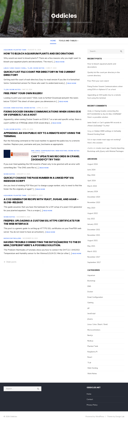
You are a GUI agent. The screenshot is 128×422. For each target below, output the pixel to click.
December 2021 (94, 229)
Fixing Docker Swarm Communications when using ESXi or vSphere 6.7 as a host (41, 113)
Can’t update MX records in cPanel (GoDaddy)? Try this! (54, 158)
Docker (6, 108)
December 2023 (94, 197)
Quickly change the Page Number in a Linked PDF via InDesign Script (38, 179)
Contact (90, 399)
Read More (59, 62)
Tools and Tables (68, 40)
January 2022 (93, 224)
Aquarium (7, 50)
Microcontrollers (11, 238)
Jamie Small (92, 122)
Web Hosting (16, 108)
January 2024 (93, 191)
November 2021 (94, 235)
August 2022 (93, 213)
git (89, 308)
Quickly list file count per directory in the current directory (39, 73)
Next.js (90, 335)
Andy (90, 111)
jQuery (90, 319)
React (90, 357)
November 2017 (94, 257)
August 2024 (93, 164)
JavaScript (92, 313)
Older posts (10, 262)
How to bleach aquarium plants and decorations (38, 53)
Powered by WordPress (95, 416)
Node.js (91, 341)
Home (53, 40)
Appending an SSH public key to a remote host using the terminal (41, 134)
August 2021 (93, 240)
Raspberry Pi (93, 352)
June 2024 (92, 169)
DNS (32, 151)
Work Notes (38, 68)
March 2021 (92, 251)
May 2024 (92, 175)
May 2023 (92, 208)
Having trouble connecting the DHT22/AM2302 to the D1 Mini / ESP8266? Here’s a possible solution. (41, 243)
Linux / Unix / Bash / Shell (14, 68)
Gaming (91, 302)
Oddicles (64, 16)
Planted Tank (19, 50)
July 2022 (91, 219)
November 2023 (94, 202)
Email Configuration (44, 151)
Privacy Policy (92, 405)
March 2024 (92, 186)
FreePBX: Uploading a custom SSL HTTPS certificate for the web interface (41, 222)
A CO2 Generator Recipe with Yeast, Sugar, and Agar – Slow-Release (40, 200)
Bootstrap (92, 281)
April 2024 (92, 180)
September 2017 (94, 262)
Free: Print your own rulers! (22, 93)
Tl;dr (29, 68)
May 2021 (92, 246)
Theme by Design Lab (116, 416)
